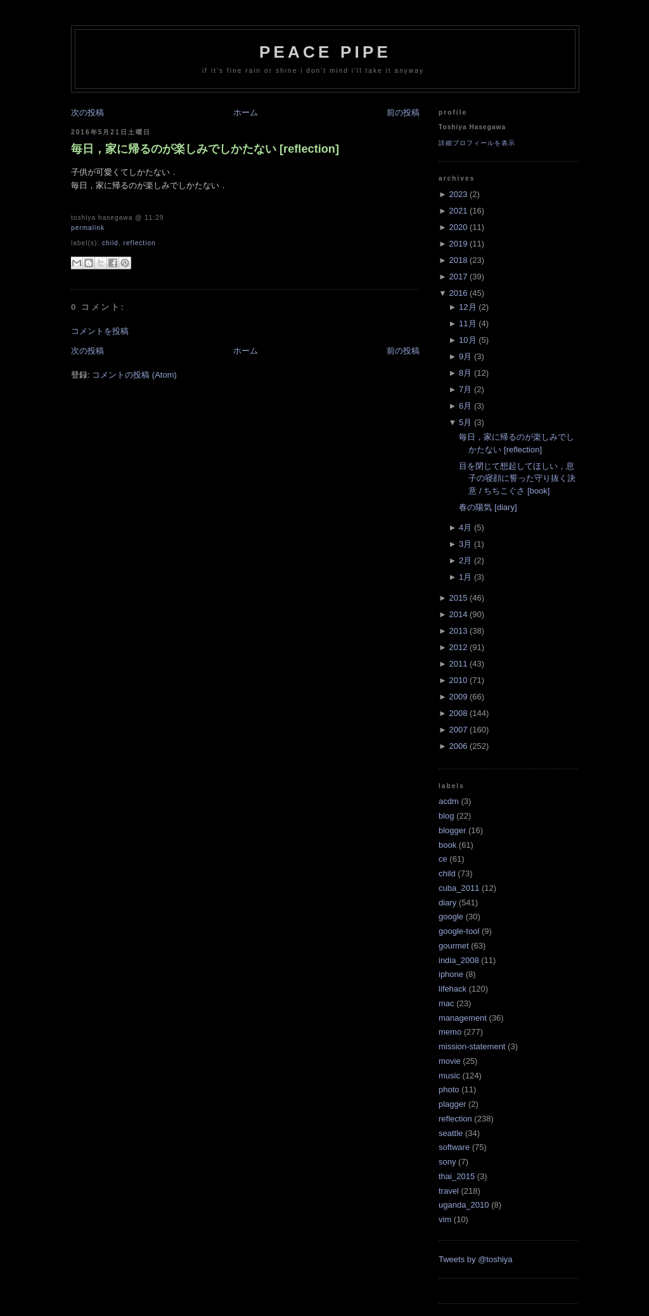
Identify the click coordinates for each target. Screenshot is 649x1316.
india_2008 (459, 960)
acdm (449, 801)
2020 (458, 227)
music (449, 1075)
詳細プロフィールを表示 (477, 142)
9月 (465, 356)
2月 (465, 560)
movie (450, 1061)
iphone (451, 974)
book (447, 845)
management (463, 1018)
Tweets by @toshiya (476, 1259)
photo (449, 1089)
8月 (465, 373)
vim (445, 1219)
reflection (140, 243)
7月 (465, 389)
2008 (458, 713)
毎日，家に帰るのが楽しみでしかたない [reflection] (205, 149)
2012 (458, 647)
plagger (452, 1104)
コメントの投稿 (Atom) (134, 375)
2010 (458, 680)
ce (443, 859)
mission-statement (472, 1046)
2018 (458, 260)
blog (446, 816)
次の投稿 (87, 112)
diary (447, 902)
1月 (465, 577)
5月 (465, 422)
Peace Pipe (325, 51)
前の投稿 (403, 112)
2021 (458, 210)
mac (446, 1003)
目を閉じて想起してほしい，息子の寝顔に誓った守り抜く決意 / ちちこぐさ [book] (517, 478)
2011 (458, 663)
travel (449, 1191)
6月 (465, 406)
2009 (458, 696)
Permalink (88, 227)
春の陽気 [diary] (488, 507)
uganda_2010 (464, 1205)
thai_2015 (457, 1176)
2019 (458, 243)
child (110, 243)
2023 (458, 194)
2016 (458, 293)
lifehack (452, 988)
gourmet (454, 945)
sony (447, 1161)
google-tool (459, 931)
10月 (467, 340)
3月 (465, 544)
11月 (467, 323)
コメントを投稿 (100, 331)
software (454, 1147)
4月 (465, 527)
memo (450, 1032)
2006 (458, 746)
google (451, 916)
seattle (451, 1133)
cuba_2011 (459, 888)
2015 (458, 598)
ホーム (245, 112)
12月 (467, 307)
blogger (452, 830)
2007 (458, 729)
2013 (458, 631)
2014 (458, 614)
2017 (458, 276)
